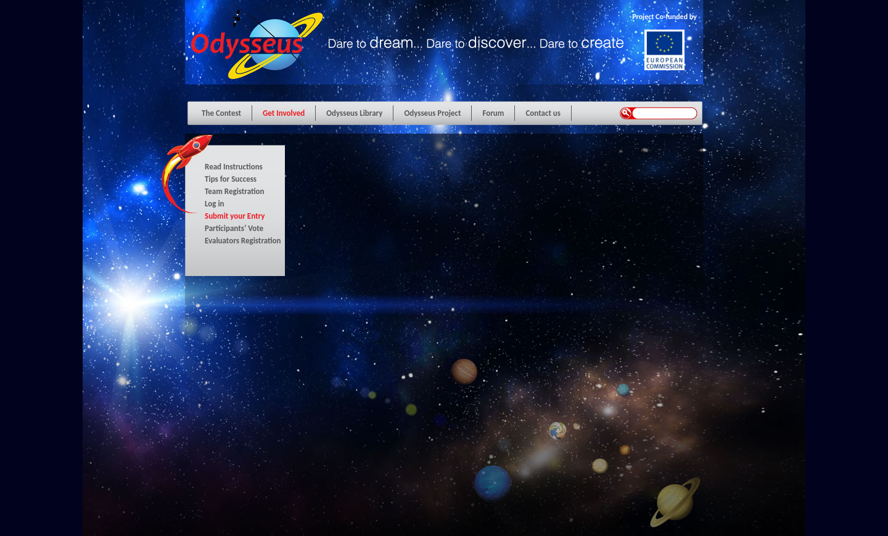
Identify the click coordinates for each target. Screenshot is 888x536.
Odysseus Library (354, 113)
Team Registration (235, 191)
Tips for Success (231, 179)
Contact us (543, 113)
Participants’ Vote (234, 228)
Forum (493, 113)
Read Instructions (234, 166)
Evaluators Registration (243, 240)
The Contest (221, 113)
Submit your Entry (235, 216)
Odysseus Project (432, 113)
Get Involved (284, 113)
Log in (214, 203)
